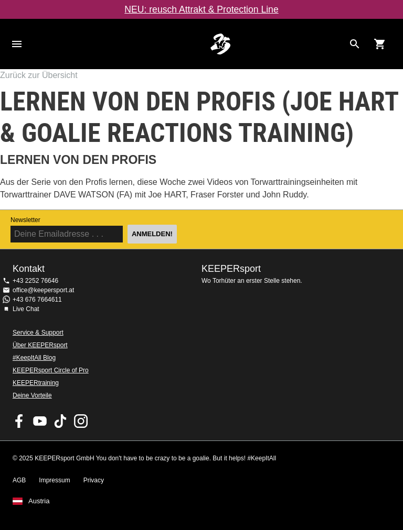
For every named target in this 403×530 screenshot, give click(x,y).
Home (220, 44)
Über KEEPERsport (40, 345)
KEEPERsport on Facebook (19, 421)
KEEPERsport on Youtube (40, 421)
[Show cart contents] (379, 44)
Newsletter (25, 220)
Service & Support (38, 332)
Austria (38, 501)
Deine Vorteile (32, 395)
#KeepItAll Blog (34, 357)
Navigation (16, 44)
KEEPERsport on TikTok (60, 421)
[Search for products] (354, 44)
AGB (19, 480)
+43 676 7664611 (37, 299)
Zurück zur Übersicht (39, 75)
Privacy (93, 480)
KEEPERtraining (36, 383)
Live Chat (26, 309)
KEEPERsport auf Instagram (81, 421)
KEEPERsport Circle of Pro (51, 370)
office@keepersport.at (43, 290)
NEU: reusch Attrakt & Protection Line (201, 9)
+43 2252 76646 (35, 280)
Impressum (54, 480)
